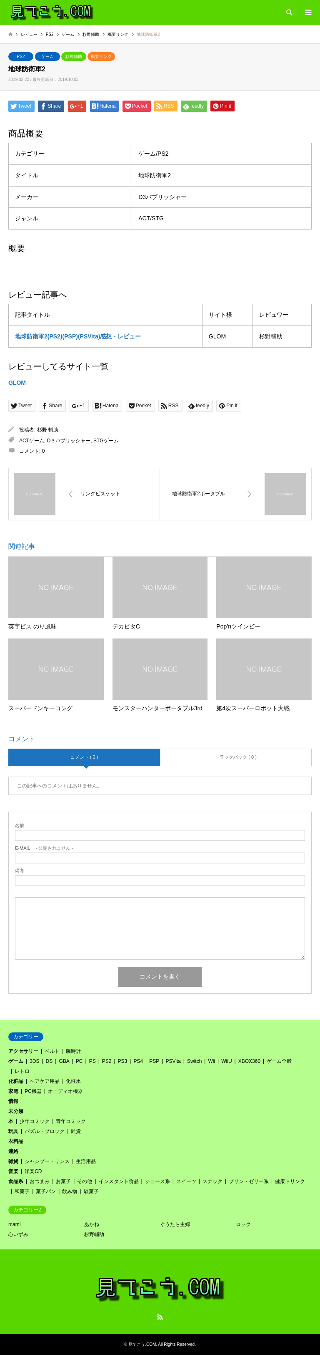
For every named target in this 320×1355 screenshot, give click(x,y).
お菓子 (63, 1181)
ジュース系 (157, 1181)
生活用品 (86, 1161)
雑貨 (76, 1131)
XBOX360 (249, 1061)
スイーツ (186, 1181)
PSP (154, 1061)
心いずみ (18, 1234)
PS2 (21, 56)
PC (79, 1061)
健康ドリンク (290, 1181)
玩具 (13, 1131)
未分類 (15, 1111)
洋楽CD (33, 1171)
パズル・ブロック (45, 1131)
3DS (34, 1061)
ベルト (52, 1051)
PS (92, 1061)
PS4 (138, 1061)
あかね (91, 1224)
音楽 (13, 1171)
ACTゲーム (31, 441)
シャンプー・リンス (47, 1161)
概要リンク (101, 56)
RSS (160, 1317)
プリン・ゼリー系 (249, 1181)
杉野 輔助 (47, 430)
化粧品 (15, 1081)
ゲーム (47, 56)
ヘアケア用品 (45, 1081)
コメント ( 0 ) (84, 757)
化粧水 (73, 1081)
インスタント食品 (119, 1181)
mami (14, 1224)
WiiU (226, 1061)
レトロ (22, 1071)
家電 (13, 1091)
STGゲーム (106, 441)
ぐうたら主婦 (175, 1224)
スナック (212, 1181)
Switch (194, 1061)
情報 (13, 1101)
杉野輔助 (73, 56)
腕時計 (73, 1051)
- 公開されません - (44, 848)
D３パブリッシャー (69, 441)
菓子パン (46, 1191)
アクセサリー (23, 1051)
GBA (64, 1061)
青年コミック (71, 1121)
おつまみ (40, 1181)
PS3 (123, 1061)
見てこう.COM (142, 1344)
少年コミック (35, 1121)
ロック (243, 1224)
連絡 (13, 1151)
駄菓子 (91, 1191)
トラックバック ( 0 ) (236, 757)
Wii (211, 1061)
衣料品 (15, 1141)
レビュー (29, 34)
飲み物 (69, 1191)
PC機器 (33, 1091)
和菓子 (22, 1191)
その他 (84, 1181)
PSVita (172, 1061)
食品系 (15, 1181)
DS (49, 1061)
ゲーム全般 (279, 1061)
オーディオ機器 (65, 1091)
